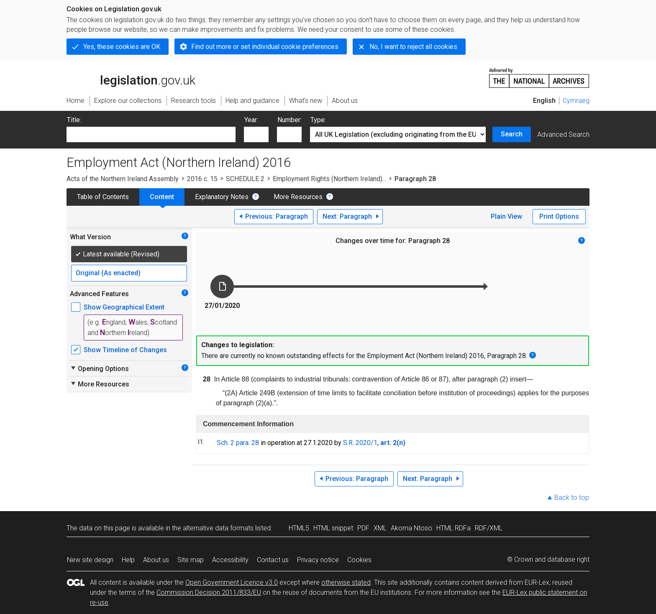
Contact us (273, 560)
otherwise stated (346, 582)
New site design (90, 560)
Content (162, 197)
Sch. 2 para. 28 (238, 443)
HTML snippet (333, 528)
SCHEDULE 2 (245, 179)
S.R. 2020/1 (360, 443)
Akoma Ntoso (411, 528)
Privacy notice (318, 560)
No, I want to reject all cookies (413, 47)
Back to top (571, 497)
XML (380, 528)
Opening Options (99, 368)
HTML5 (299, 528)
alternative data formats (218, 528)
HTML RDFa (453, 528)
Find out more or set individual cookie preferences (264, 47)
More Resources (298, 197)
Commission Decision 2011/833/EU (208, 592)
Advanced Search (563, 134)
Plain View (506, 216)
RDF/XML (488, 528)
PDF (363, 528)
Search (512, 134)
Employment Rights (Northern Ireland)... (329, 179)
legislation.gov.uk (131, 77)
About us (156, 560)
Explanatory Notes (222, 197)
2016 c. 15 (202, 179)
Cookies (359, 560)
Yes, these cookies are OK (121, 47)
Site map (190, 560)
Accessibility (230, 560)
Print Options (559, 216)
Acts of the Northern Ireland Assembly (123, 179)
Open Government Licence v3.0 (231, 582)
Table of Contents (103, 197)
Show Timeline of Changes (125, 350)
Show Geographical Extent (124, 307)
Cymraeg (576, 101)
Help (128, 560)
